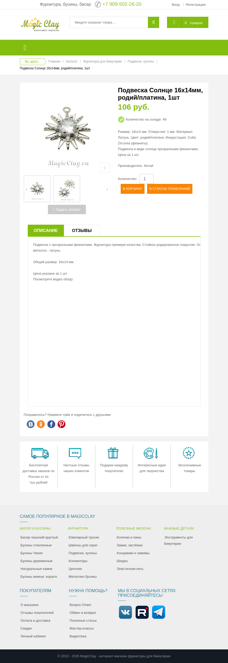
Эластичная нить (130, 569)
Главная (54, 61)
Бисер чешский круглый (39, 537)
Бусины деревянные (36, 561)
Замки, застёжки (130, 545)
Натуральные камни (36, 569)
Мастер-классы (82, 628)
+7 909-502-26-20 (121, 4)
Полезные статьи (83, 620)
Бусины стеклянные (36, 545)
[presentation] (26, 188)
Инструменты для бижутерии (178, 540)
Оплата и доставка (35, 620)
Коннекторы (78, 561)
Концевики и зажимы (133, 553)
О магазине (29, 605)
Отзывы (82, 230)
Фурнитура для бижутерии (103, 61)
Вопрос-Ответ (81, 605)
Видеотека (78, 636)
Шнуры (122, 561)
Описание (46, 230)
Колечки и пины (129, 537)
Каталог (72, 61)
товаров (196, 23)
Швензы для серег (83, 545)
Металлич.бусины (83, 577)
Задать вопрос (67, 209)
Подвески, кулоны (141, 61)
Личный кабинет (33, 636)
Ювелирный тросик (84, 537)
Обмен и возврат (83, 613)
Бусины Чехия (31, 553)
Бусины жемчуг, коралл (38, 577)
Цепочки (75, 569)
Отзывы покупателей (37, 613)
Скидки (26, 628)
